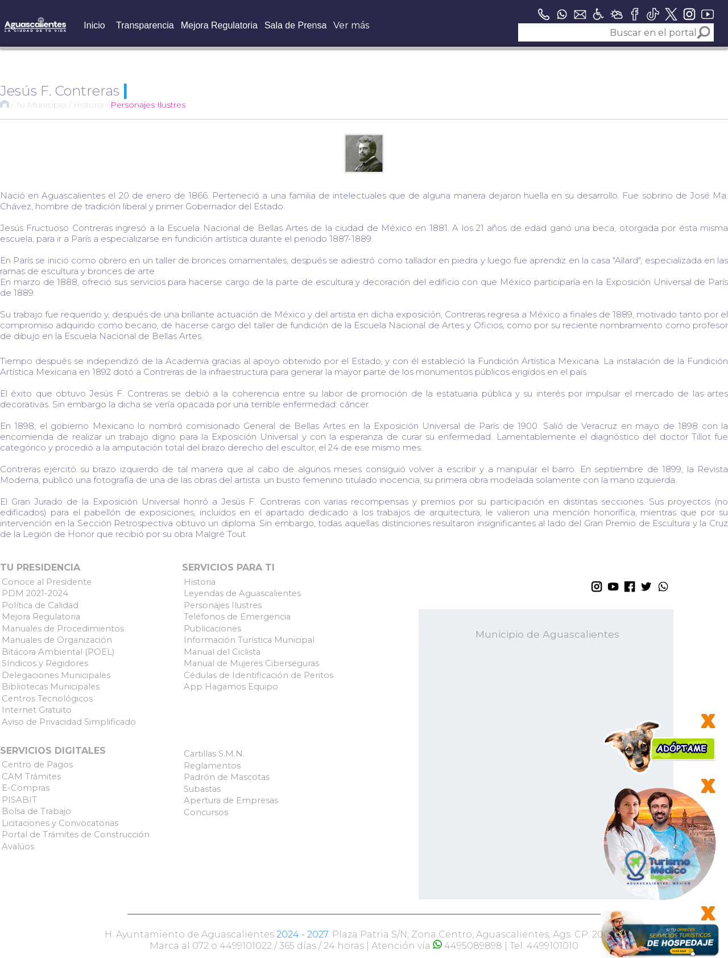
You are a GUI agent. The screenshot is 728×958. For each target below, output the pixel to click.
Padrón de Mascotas (227, 777)
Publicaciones (212, 628)
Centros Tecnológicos (47, 698)
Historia (88, 105)
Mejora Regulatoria (219, 25)
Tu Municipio (41, 105)
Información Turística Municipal (249, 640)
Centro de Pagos (37, 764)
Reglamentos (212, 766)
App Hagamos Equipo (231, 687)
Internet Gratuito (37, 710)
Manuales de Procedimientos (63, 628)
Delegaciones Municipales (56, 675)
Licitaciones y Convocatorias (60, 823)
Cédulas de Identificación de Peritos (258, 675)
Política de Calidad (40, 605)
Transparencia (145, 25)
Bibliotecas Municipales (51, 687)
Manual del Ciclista (222, 652)
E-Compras (25, 788)
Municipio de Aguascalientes (547, 634)
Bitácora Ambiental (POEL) (58, 652)
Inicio (94, 25)
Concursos (206, 812)
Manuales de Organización (57, 640)
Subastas (202, 789)
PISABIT (19, 800)
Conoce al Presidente (47, 582)
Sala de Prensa (295, 25)
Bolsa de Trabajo (36, 811)
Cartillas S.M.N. (214, 754)
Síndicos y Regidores (45, 663)
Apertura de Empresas (231, 800)
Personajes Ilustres (147, 105)
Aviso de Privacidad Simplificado (69, 722)
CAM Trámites (31, 776)
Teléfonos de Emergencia (237, 617)
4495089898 (467, 945)
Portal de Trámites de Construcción (76, 834)
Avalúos (18, 846)
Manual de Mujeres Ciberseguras (251, 663)
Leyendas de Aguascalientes (242, 593)
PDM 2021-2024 (35, 593)
